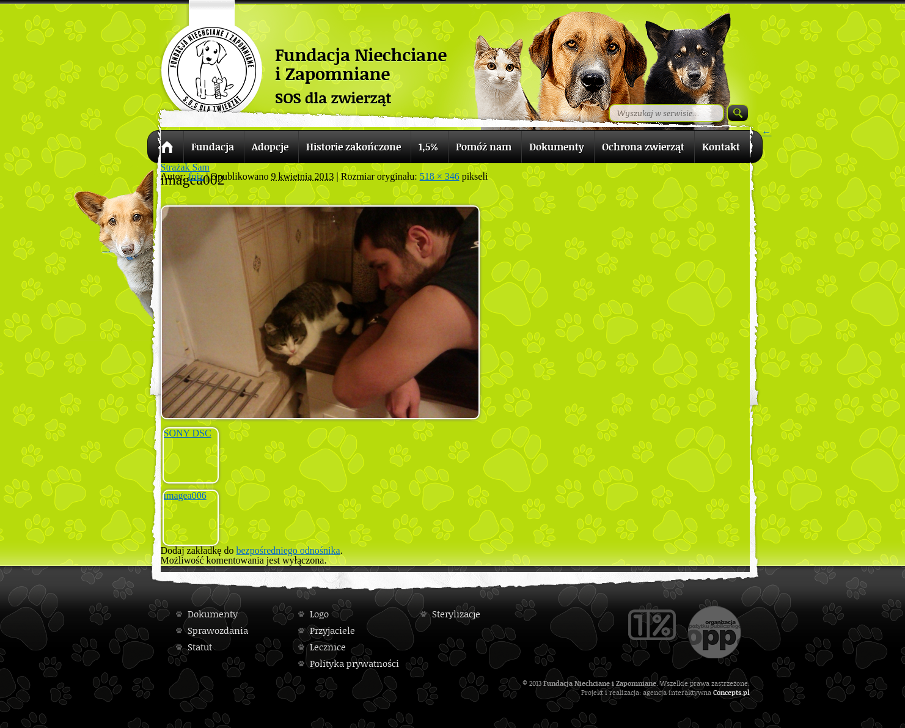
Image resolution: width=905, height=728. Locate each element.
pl (746, 692)
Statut (200, 647)
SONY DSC (187, 433)
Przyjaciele (332, 630)
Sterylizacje (456, 614)
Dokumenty (213, 614)
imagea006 (185, 495)
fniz (195, 176)
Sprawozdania (218, 630)
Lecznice (328, 647)
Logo (319, 614)
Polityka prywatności (354, 663)
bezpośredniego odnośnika (288, 550)
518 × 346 (440, 176)
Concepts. (728, 692)
